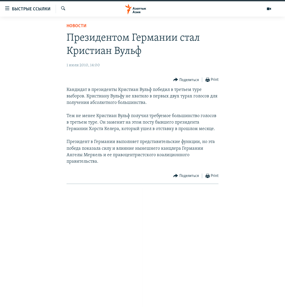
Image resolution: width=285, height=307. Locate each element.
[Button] (186, 79)
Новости (76, 26)
